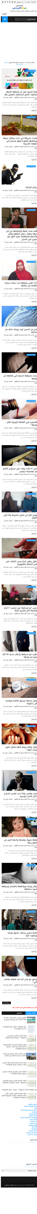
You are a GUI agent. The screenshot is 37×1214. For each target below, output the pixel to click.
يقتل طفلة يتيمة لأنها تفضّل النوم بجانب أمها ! (20, 768)
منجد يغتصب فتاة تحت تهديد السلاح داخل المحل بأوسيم (19, 816)
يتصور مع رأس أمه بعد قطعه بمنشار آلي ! (19, 1007)
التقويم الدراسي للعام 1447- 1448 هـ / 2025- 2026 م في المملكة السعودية (13, 1045)
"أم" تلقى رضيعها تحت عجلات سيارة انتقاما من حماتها (19, 290)
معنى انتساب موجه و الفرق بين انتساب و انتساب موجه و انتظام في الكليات (13, 1081)
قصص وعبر (33, 1148)
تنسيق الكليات (31, 1131)
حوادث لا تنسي (30, 71)
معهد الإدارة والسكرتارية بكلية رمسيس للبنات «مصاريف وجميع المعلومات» (13, 1090)
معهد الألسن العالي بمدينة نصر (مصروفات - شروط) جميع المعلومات (14, 1063)
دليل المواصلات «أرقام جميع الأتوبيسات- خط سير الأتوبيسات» (13, 1054)
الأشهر (18, 1039)
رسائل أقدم (5, 1029)
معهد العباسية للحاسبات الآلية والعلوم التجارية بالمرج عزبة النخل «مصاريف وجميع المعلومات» (13, 1073)
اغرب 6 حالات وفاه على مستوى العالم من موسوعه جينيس (21, 481)
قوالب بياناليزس (8, 1212)
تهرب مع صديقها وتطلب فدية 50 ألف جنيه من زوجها (20, 672)
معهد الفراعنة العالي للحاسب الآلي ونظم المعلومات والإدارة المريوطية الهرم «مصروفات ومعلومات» (13, 1122)
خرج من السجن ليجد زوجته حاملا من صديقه (19, 338)
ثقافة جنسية (32, 1140)
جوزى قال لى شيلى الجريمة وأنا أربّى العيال (18, 529)
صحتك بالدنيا (32, 1142)
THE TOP (33, 1153)
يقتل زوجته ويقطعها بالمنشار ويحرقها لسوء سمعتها (22, 911)
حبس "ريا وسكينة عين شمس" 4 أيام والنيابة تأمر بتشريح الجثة (19, 625)
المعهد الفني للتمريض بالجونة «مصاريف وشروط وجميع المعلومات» (13, 1099)
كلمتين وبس (32, 1146)
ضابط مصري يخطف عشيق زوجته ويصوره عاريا (21, 959)
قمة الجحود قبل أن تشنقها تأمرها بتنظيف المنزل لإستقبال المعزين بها (19, 94)
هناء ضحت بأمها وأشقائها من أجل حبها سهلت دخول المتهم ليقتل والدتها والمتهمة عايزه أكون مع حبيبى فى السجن (20, 240)
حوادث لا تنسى (31, 1161)
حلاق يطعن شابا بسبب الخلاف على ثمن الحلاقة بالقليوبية (19, 577)
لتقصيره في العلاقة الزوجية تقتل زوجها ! (20, 434)
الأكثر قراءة (30, 1039)
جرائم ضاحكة (30, 191)
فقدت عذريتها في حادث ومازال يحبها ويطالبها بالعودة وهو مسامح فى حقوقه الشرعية (18, 143)
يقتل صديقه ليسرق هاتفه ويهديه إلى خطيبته (20, 720)
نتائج (34, 1134)
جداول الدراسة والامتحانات (28, 1136)
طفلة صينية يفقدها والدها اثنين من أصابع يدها (19, 863)
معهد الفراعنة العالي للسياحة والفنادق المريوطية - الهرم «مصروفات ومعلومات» (13, 1108)
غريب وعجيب (32, 1149)
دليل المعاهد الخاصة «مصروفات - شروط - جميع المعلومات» (18, 1116)
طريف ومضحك (32, 1151)
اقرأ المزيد (33, 112)
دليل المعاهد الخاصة (29, 1132)
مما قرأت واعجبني (30, 1159)
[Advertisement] (18, 42)
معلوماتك (33, 1155)
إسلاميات (33, 1138)
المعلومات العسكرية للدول (28, 1144)
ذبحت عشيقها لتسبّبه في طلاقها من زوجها (18, 386)
